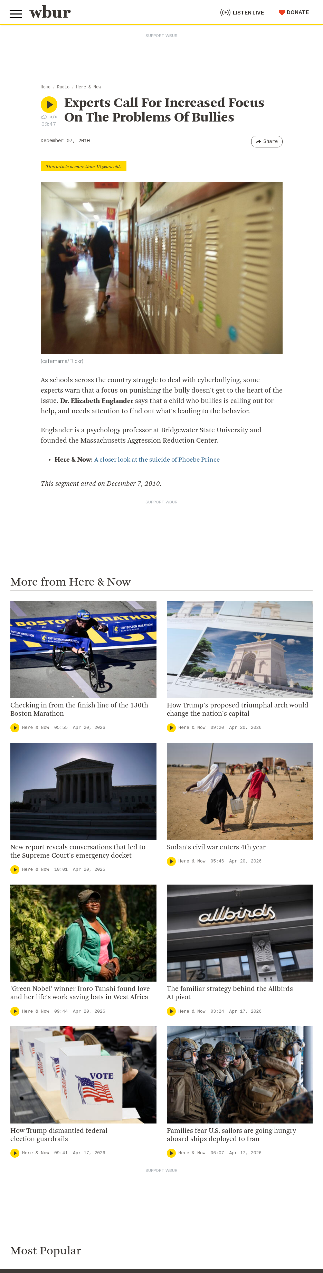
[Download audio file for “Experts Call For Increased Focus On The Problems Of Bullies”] (44, 116)
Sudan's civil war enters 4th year (217, 847)
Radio (63, 87)
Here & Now (88, 87)
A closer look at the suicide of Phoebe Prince (162, 459)
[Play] (14, 727)
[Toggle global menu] (16, 13)
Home (46, 87)
